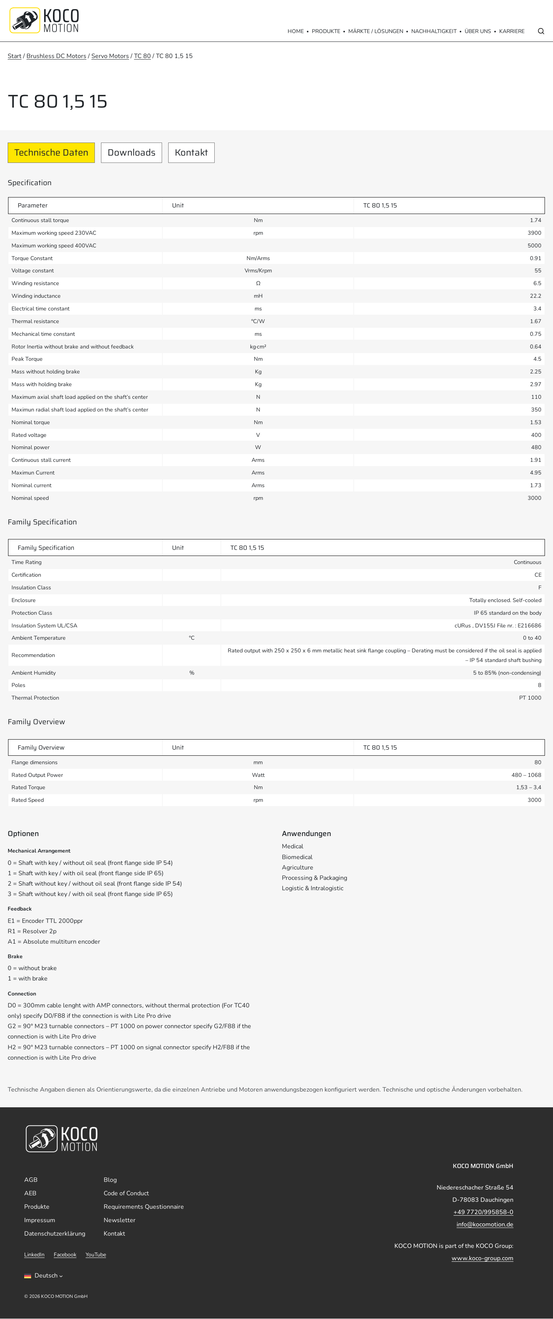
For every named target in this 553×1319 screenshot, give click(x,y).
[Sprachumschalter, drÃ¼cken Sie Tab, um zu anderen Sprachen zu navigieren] (43, 1276)
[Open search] (541, 31)
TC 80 (142, 56)
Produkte (326, 31)
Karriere (512, 31)
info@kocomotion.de (485, 1225)
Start (15, 56)
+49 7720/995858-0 (483, 1212)
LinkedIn (34, 1255)
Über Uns (478, 31)
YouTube (96, 1255)
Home (296, 31)
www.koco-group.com (482, 1258)
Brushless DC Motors (56, 56)
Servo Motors (110, 56)
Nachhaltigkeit (434, 31)
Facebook (65, 1255)
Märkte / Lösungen (375, 31)
